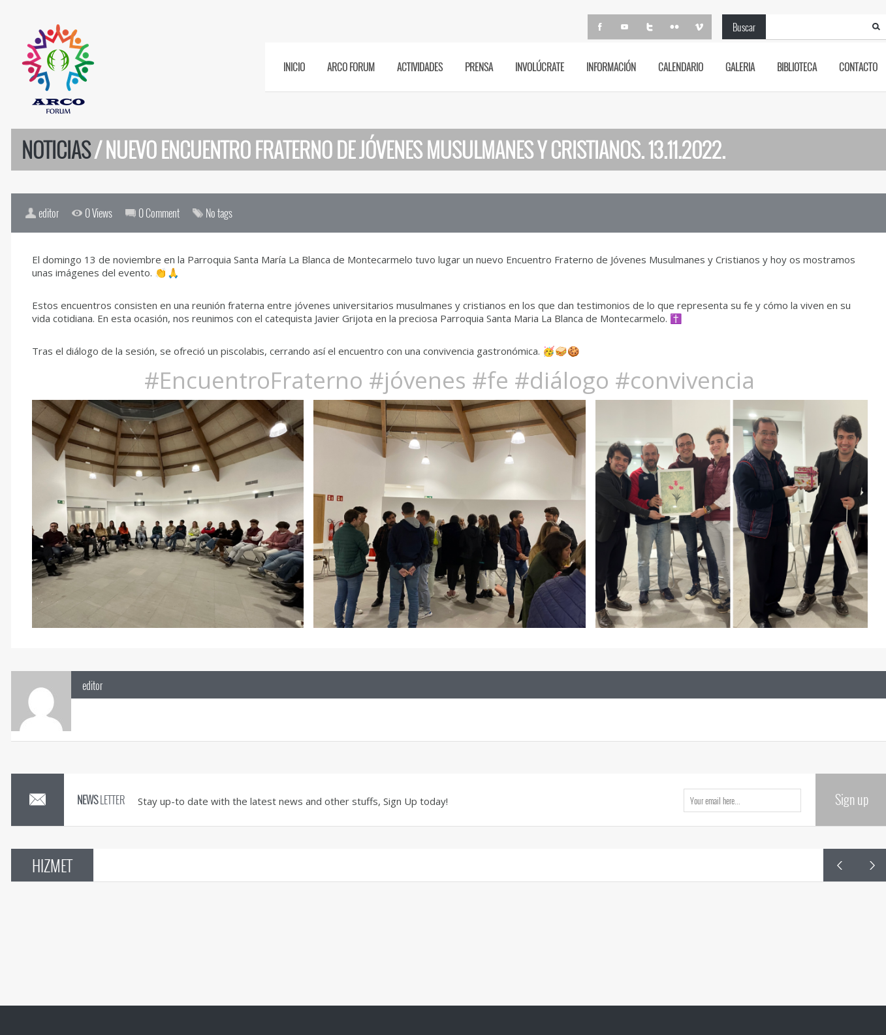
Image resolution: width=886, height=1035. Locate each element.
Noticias (56, 149)
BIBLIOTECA (797, 66)
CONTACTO (858, 66)
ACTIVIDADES (420, 66)
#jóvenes (414, 380)
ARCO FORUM (351, 66)
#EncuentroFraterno (253, 380)
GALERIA (740, 66)
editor (92, 685)
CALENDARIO (680, 66)
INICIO (294, 66)
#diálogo (559, 380)
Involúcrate (539, 66)
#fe (487, 380)
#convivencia (685, 380)
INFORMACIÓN (611, 66)
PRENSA (479, 66)
